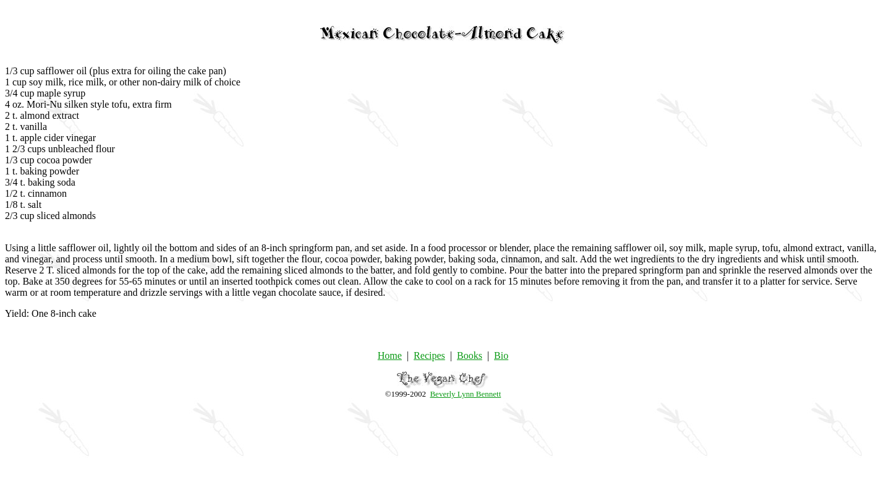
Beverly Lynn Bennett (465, 393)
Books (469, 355)
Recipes (429, 355)
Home (390, 355)
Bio (501, 355)
